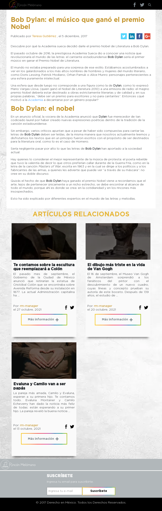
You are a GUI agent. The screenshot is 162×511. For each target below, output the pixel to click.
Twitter (142, 5)
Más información (43, 319)
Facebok (66, 307)
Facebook (134, 5)
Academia (35, 100)
